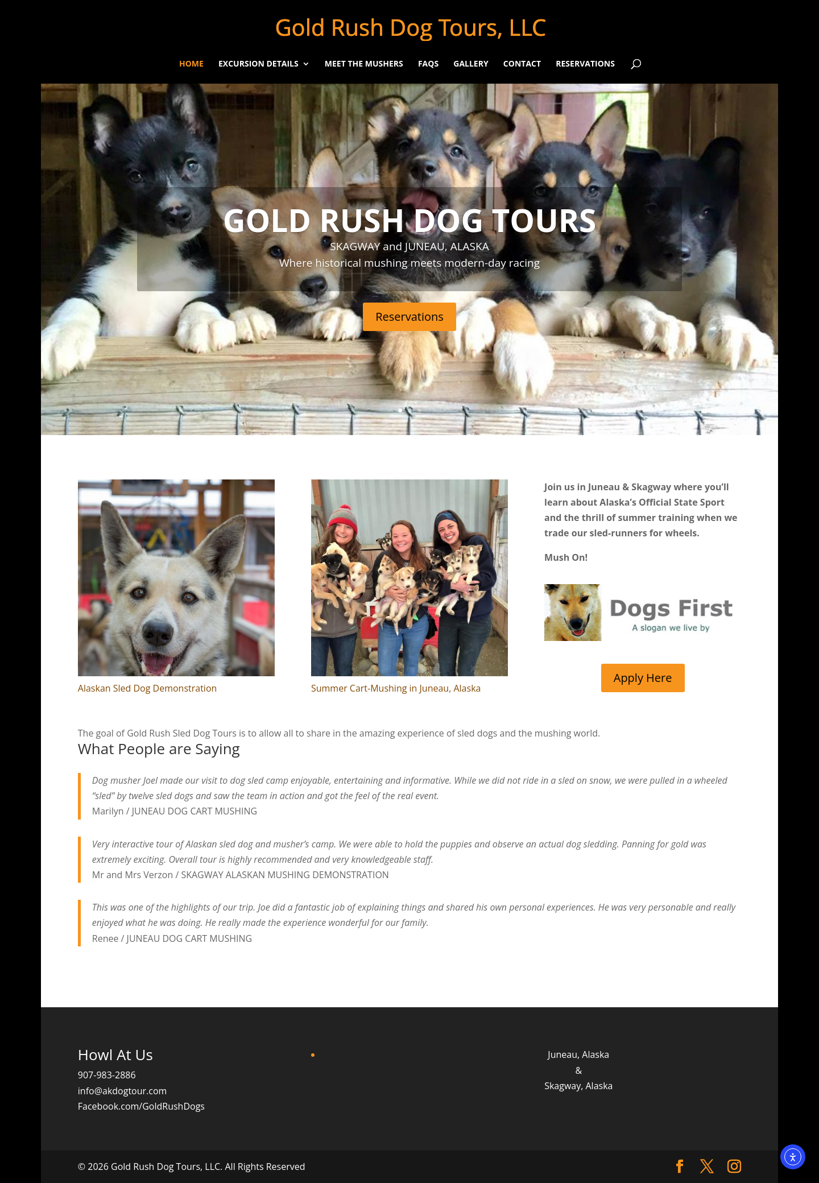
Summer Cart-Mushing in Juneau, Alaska (396, 688)
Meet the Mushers (364, 64)
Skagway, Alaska (578, 1085)
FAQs (428, 64)
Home (191, 64)
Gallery (470, 64)
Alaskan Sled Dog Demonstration (147, 688)
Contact (522, 64)
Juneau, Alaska (578, 1054)
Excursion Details (258, 64)
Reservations (585, 64)
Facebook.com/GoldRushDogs (141, 1106)
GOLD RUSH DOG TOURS (410, 219)
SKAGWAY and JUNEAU (387, 246)
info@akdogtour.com (122, 1091)
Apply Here (643, 677)
